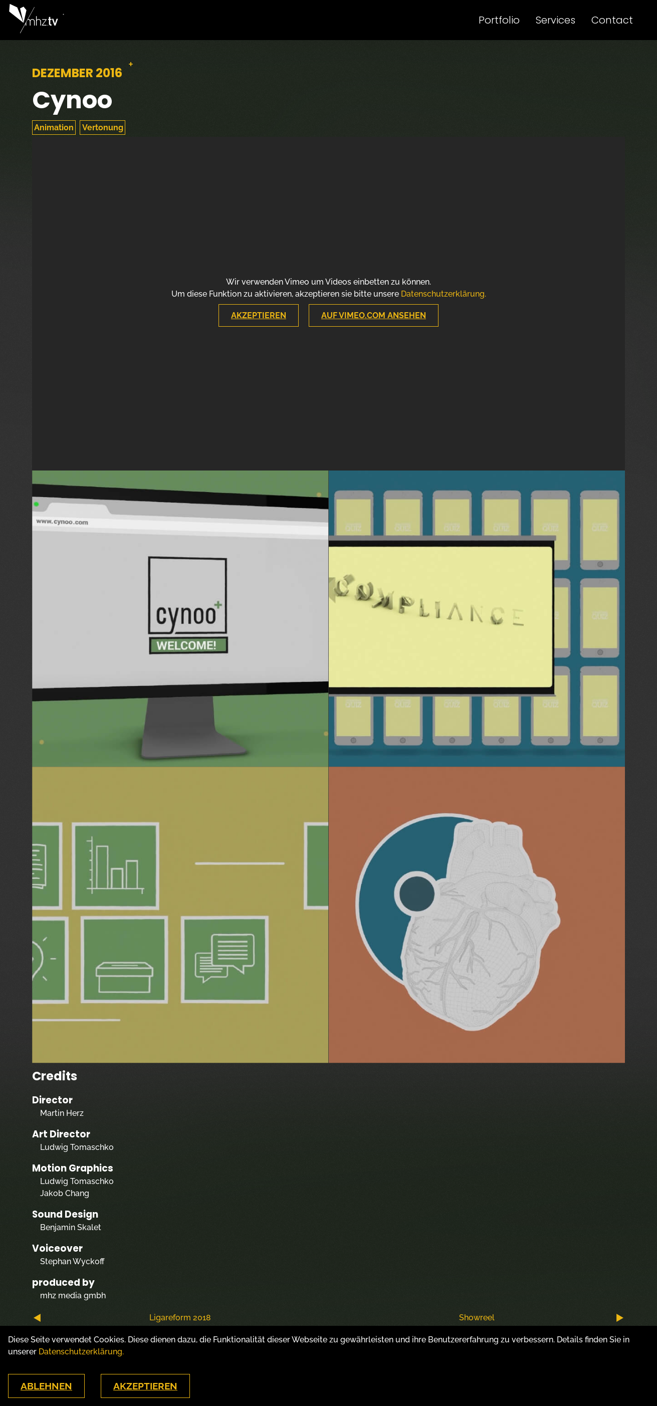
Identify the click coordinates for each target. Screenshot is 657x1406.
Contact (612, 20)
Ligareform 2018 (122, 1317)
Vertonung (102, 127)
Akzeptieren (258, 315)
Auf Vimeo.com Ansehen (373, 315)
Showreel (541, 1317)
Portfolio (499, 20)
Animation (54, 127)
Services (555, 20)
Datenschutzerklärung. (443, 294)
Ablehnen (46, 1385)
